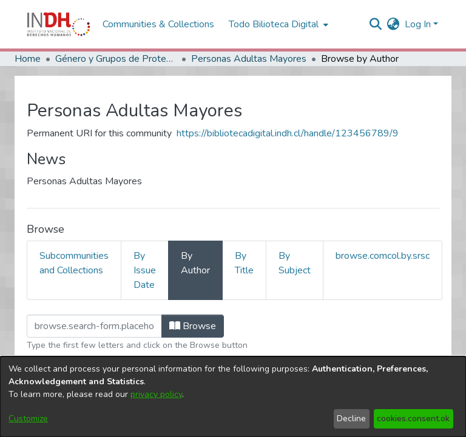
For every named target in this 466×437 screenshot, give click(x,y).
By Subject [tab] (295, 263)
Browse (192, 326)
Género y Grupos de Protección (116, 58)
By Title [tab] (244, 263)
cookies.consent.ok (413, 418)
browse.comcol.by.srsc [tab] (383, 255)
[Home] (58, 24)
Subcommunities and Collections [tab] (74, 263)
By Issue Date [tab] (144, 270)
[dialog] (233, 396)
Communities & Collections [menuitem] (158, 24)
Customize (28, 418)
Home (28, 58)
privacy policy (156, 394)
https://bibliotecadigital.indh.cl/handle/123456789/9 (288, 133)
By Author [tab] (195, 263)
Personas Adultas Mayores (248, 58)
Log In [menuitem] (418, 24)
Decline (351, 418)
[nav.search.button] (375, 24)
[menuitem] (393, 24)
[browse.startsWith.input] (94, 326)
